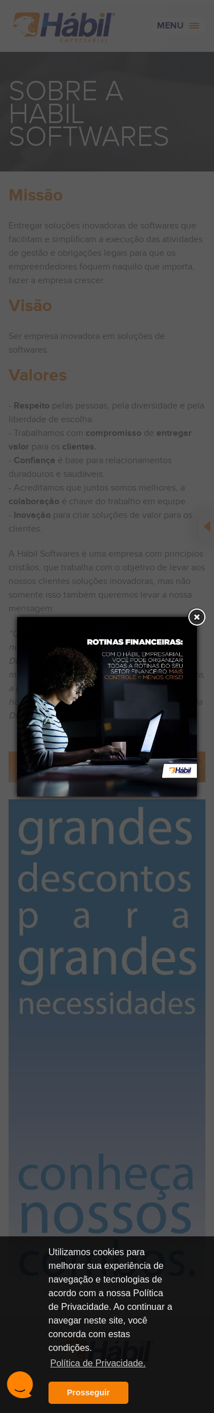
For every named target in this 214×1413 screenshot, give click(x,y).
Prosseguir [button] (88, 1392)
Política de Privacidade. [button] (98, 1363)
